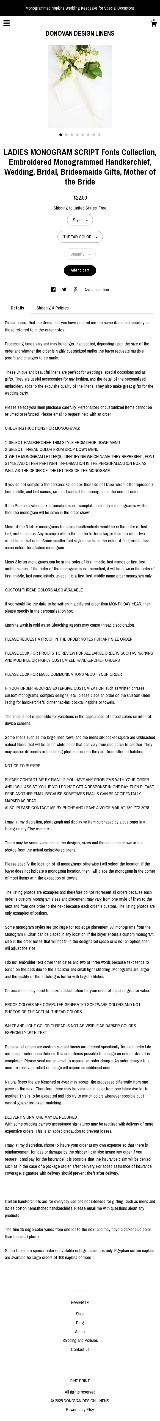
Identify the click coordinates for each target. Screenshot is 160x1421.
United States (85, 208)
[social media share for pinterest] (76, 290)
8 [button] (99, 134)
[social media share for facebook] (54, 290)
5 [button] (82, 134)
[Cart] (154, 24)
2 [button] (66, 134)
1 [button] (60, 134)
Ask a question (96, 290)
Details (17, 308)
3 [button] (71, 134)
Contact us (80, 1349)
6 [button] (88, 134)
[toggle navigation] (6, 23)
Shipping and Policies (80, 1340)
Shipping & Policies (53, 308)
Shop (80, 1314)
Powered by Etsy (80, 1409)
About (80, 1331)
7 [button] (93, 134)
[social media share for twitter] (65, 290)
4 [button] (77, 134)
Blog (80, 1323)
